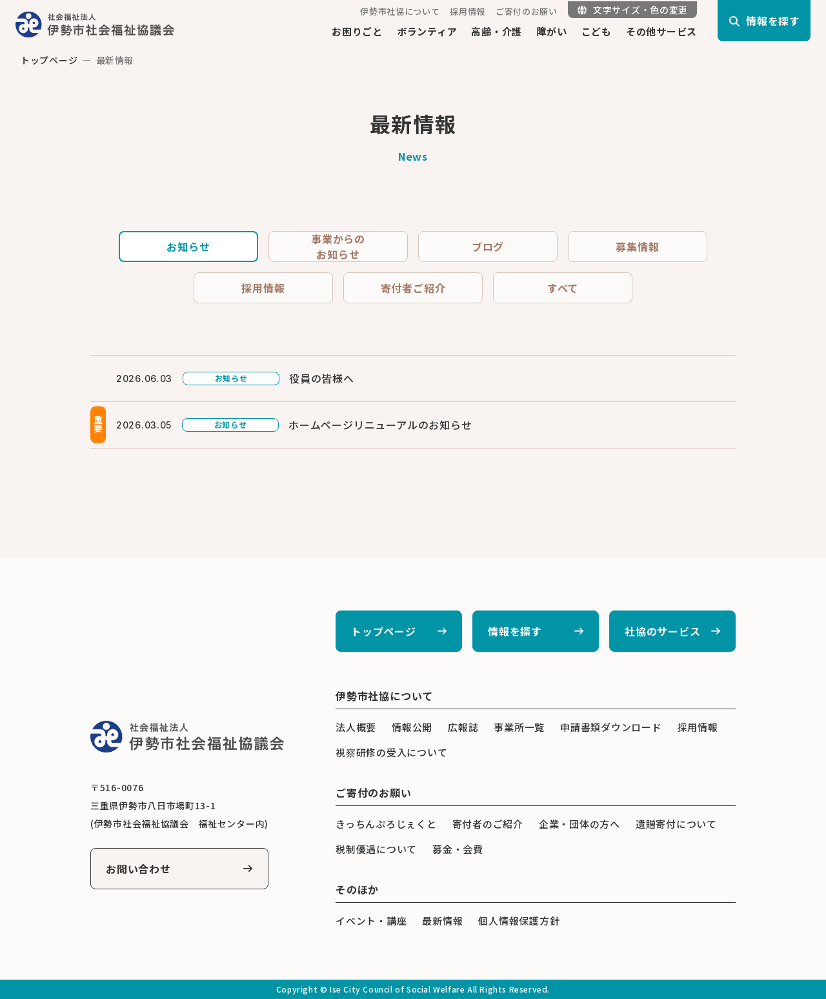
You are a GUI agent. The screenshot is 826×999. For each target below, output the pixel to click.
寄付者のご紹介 (487, 824)
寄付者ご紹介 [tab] (413, 288)
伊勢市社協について (399, 11)
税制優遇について (376, 849)
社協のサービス (663, 631)
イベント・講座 (371, 920)
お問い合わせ (138, 868)
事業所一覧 (519, 727)
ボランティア (427, 31)
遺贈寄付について (676, 824)
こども (596, 31)
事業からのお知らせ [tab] (338, 246)
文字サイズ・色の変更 (633, 9)
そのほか (357, 889)
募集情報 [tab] (637, 246)
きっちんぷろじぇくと (386, 824)
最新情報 (442, 920)
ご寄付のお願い (527, 11)
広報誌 (463, 727)
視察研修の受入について (391, 752)
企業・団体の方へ (579, 824)
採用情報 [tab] (263, 288)
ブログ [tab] (488, 246)
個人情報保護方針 (518, 920)
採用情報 (467, 11)
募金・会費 (457, 849)
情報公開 (412, 727)
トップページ (49, 60)
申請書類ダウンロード (611, 727)
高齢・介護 (496, 31)
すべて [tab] (562, 288)
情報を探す (515, 631)
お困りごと (357, 31)
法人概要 (356, 727)
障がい (551, 31)
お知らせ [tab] (188, 246)
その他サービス (661, 31)
